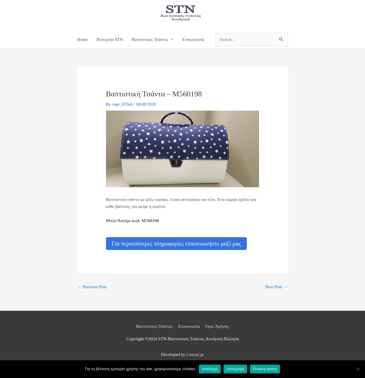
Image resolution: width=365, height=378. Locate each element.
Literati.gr (195, 354)
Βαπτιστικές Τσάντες (150, 39)
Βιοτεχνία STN (109, 39)
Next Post (276, 287)
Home (82, 39)
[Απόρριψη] (358, 369)
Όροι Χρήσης (217, 326)
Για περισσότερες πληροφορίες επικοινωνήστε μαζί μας (176, 243)
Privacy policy (265, 369)
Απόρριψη (235, 369)
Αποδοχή (210, 369)
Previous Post (92, 287)
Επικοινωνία (193, 39)
